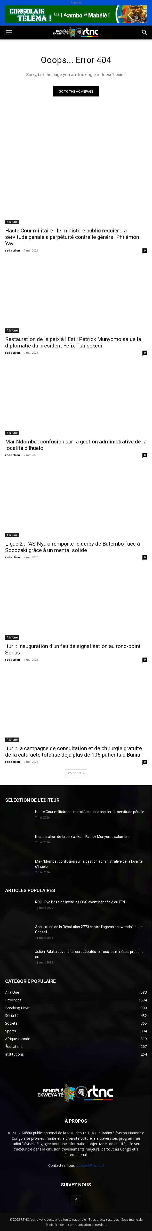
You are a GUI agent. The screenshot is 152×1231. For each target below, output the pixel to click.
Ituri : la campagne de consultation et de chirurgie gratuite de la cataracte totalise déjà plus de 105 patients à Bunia (73, 751)
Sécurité (33, 57)
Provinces (93, 57)
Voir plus (76, 773)
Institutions (63, 57)
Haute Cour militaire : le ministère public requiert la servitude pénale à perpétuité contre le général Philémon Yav (72, 237)
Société (38, 45)
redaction (12, 250)
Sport (59, 45)
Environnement (108, 45)
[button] (9, 32)
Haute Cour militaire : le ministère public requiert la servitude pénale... (91, 812)
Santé (78, 45)
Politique (13, 45)
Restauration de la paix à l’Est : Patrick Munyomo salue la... (82, 837)
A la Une (12, 222)
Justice (11, 57)
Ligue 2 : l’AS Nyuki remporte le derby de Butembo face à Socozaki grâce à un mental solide (72, 547)
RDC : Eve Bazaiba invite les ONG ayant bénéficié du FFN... (81, 902)
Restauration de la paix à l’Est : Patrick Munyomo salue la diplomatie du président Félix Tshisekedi (73, 342)
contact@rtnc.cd (90, 1165)
